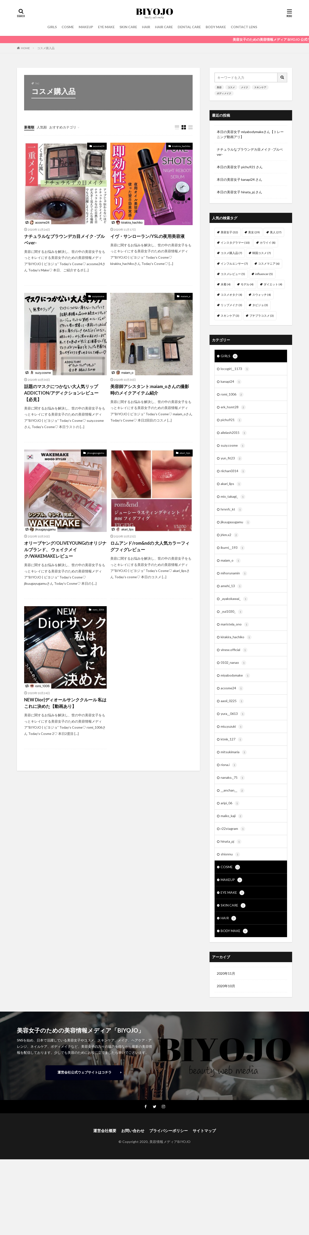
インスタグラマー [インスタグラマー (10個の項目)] (235, 242)
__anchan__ (233, 790)
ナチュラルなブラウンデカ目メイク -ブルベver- (64, 239)
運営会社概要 (104, 1130)
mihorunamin (234, 573)
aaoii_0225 (232, 701)
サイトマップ (204, 1130)
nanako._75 (233, 777)
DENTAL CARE (189, 27)
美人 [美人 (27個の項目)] (275, 232)
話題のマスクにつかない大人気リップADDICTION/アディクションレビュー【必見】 (61, 393)
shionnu (230, 854)
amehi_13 (231, 586)
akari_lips (185, 452)
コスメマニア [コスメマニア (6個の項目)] (269, 263)
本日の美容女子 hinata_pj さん (239, 192)
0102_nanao (233, 662)
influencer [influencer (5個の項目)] (264, 274)
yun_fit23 (231, 458)
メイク (244, 87)
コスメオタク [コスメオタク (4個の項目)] (231, 294)
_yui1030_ (232, 611)
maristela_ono (235, 624)
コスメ (231, 87)
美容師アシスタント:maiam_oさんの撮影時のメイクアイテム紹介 (149, 390)
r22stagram (233, 828)
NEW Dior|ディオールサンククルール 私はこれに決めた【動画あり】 (65, 703)
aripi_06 (230, 803)
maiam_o (185, 296)
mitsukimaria (234, 752)
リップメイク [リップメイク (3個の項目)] (231, 305)
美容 (219, 87)
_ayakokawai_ (234, 599)
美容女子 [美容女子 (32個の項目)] (229, 232)
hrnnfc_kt (231, 509)
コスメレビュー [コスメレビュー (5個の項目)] (233, 274)
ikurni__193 (233, 547)
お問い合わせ (132, 1130)
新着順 (29, 127)
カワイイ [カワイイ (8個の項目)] (267, 242)
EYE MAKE (106, 27)
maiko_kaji (232, 816)
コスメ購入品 (46, 48)
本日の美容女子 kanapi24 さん (239, 179)
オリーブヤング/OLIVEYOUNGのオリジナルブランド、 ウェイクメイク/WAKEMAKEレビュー (65, 549)
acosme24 (98, 146)
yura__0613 (233, 713)
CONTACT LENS (244, 27)
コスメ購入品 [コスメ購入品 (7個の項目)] (231, 253)
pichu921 (231, 420)
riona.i (229, 765)
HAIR (146, 27)
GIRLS (52, 27)
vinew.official (234, 650)
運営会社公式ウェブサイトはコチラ (84, 1072)
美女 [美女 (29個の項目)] (254, 232)
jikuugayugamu (95, 452)
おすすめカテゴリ (62, 127)
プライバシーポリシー (168, 1130)
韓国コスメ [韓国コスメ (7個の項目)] (261, 253)
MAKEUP (86, 27)
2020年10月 (226, 986)
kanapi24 (231, 381)
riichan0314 (233, 471)
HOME (25, 48)
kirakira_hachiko (181, 146)
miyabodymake (235, 675)
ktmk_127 (232, 739)
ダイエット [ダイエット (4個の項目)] (273, 284)
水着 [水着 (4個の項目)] (226, 284)
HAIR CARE (164, 27)
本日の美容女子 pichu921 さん (240, 167)
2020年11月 (226, 973)
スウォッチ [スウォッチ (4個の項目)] (261, 294)
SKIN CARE (128, 27)
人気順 (42, 127)
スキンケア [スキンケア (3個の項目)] (230, 315)
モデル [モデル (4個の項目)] (247, 284)
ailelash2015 (234, 432)
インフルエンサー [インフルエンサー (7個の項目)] (234, 263)
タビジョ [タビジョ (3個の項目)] (260, 305)
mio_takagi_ (233, 496)
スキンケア (260, 87)
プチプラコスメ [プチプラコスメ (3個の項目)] (261, 315)
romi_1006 (98, 609)
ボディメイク (224, 93)
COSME (68, 27)
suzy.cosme (98, 296)
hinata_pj (231, 841)
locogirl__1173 (235, 369)
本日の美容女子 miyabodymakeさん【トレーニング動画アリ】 (250, 134)
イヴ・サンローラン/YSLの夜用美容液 (147, 236)
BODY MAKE (216, 27)
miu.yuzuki (232, 726)
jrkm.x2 (230, 535)
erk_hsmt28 (233, 407)
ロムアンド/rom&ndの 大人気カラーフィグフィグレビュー (150, 546)
